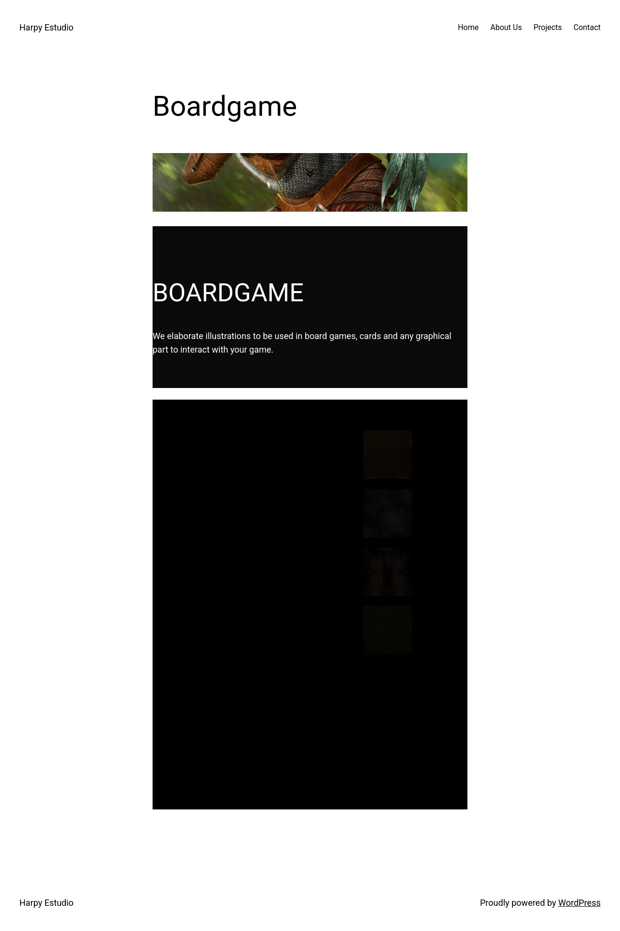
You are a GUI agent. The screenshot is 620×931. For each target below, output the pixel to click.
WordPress (579, 903)
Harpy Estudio (46, 27)
